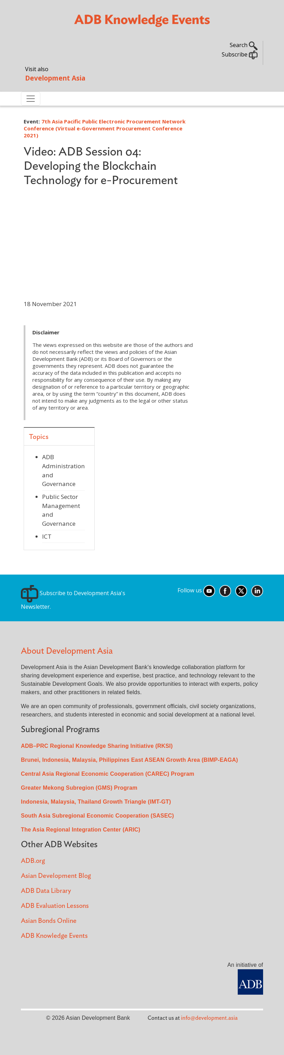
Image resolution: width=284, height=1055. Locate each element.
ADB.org (33, 861)
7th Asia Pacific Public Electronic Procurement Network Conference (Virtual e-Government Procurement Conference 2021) (105, 128)
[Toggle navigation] (30, 99)
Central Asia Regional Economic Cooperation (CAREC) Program (107, 774)
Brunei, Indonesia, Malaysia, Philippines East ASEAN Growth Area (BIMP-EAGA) (129, 760)
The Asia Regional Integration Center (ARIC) (80, 830)
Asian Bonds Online (49, 921)
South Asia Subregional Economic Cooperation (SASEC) (97, 816)
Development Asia (55, 78)
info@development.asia (209, 1018)
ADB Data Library (46, 891)
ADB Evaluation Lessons (55, 906)
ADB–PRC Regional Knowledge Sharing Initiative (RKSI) (97, 746)
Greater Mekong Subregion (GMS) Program (79, 788)
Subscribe (240, 54)
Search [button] (244, 45)
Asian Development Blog (56, 876)
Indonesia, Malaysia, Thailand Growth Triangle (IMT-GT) (96, 802)
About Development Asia (67, 651)
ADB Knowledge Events (54, 936)
